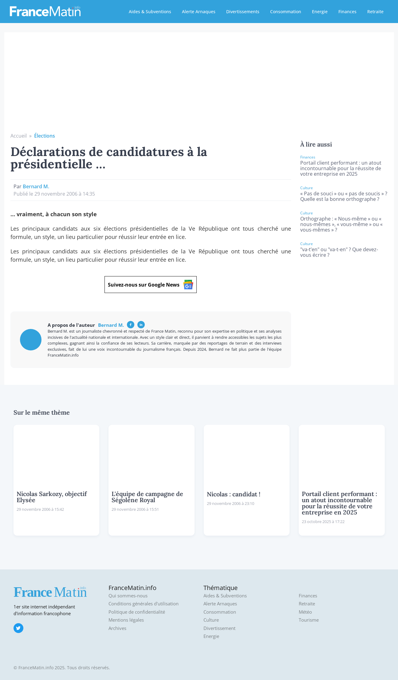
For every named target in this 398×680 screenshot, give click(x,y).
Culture (211, 620)
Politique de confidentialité (136, 612)
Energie (320, 11)
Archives (117, 628)
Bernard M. (36, 186)
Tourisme (309, 620)
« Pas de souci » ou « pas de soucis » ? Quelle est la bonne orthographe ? (343, 196)
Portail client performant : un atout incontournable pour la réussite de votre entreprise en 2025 (340, 168)
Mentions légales (126, 620)
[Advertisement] (199, 86)
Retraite (375, 11)
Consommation (285, 11)
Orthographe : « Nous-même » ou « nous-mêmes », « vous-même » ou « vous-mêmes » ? (341, 224)
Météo (305, 612)
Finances (347, 11)
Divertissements (242, 11)
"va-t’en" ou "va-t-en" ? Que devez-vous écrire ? (339, 252)
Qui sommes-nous (128, 596)
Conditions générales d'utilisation (143, 604)
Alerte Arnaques (198, 11)
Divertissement (219, 628)
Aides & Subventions (150, 11)
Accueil (18, 135)
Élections (44, 135)
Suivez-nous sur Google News (150, 284)
